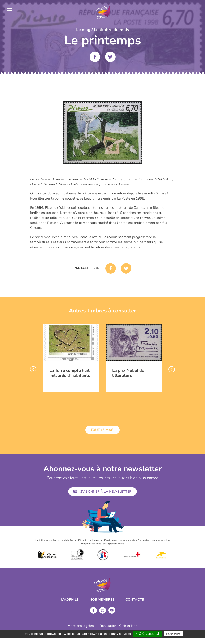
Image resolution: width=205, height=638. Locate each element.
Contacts (134, 599)
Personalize (173, 633)
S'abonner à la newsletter (102, 491)
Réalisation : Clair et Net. (119, 626)
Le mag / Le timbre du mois (102, 30)
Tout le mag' (102, 430)
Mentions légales (81, 626)
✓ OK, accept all (147, 633)
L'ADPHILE (70, 599)
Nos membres (102, 599)
